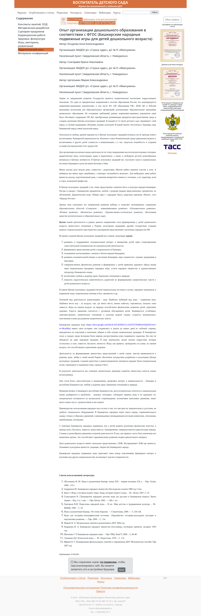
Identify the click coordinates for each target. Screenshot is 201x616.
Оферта (100, 591)
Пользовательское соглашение (81, 587)
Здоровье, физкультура (31, 38)
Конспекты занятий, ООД (32, 24)
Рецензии (62, 12)
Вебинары (105, 12)
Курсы (117, 12)
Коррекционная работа (31, 35)
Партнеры (172, 153)
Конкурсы (76, 12)
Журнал (21, 12)
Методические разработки (33, 28)
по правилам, (108, 562)
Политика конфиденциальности (119, 587)
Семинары (90, 12)
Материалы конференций (33, 53)
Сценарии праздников (31, 31)
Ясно (121, 569)
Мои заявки (172, 19)
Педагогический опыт (31, 49)
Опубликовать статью (41, 12)
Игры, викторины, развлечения (28, 44)
